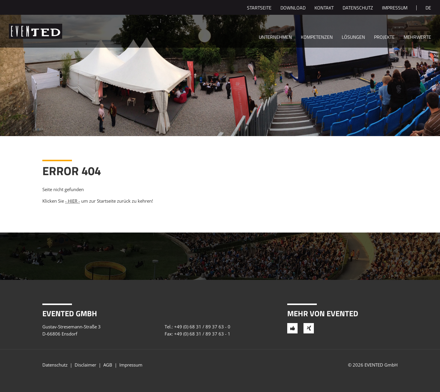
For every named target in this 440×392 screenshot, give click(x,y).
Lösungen (353, 38)
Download (293, 8)
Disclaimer (85, 365)
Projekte (384, 38)
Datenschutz (358, 8)
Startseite (259, 8)
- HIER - (72, 201)
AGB (107, 365)
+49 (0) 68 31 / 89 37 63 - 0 (202, 327)
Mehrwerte (417, 38)
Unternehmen (275, 38)
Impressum (394, 8)
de (428, 8)
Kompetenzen (317, 38)
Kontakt (324, 8)
